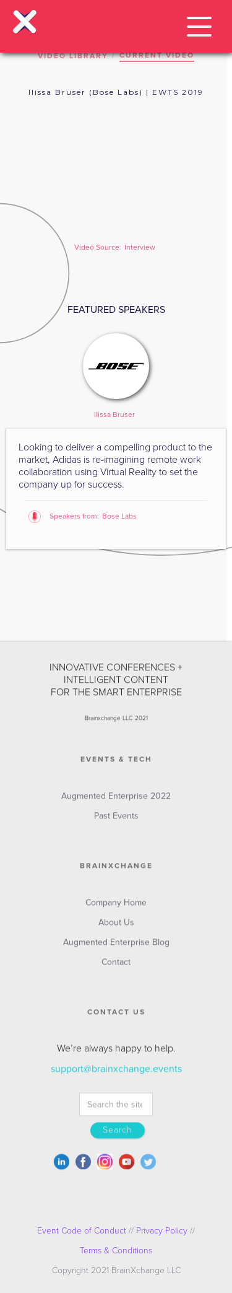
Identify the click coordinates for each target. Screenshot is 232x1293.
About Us (116, 928)
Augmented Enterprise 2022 (116, 801)
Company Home (116, 908)
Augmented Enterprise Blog (116, 947)
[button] (199, 24)
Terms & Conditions (116, 1250)
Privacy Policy (161, 1230)
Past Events (116, 821)
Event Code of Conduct (81, 1230)
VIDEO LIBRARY (73, 55)
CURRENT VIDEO (156, 55)
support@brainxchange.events (116, 1074)
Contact (116, 967)
